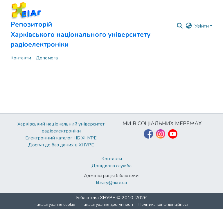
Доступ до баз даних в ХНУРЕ (61, 145)
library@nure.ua (111, 182)
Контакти (111, 159)
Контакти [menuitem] (20, 58)
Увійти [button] (202, 26)
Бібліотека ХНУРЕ (95, 198)
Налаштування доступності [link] (107, 204)
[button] (93, 26)
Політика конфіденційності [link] (164, 204)
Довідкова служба (111, 166)
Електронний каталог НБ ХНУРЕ (61, 138)
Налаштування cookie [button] (54, 204)
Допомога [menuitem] (47, 58)
